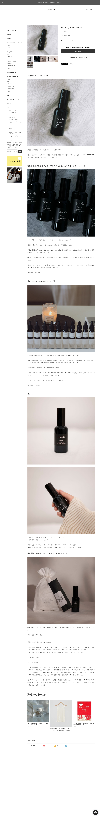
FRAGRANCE (11, 72)
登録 (20, 151)
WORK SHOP (11, 30)
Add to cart (78, 51)
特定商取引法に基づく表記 (15, 122)
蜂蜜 (9, 68)
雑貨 (9, 81)
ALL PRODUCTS (13, 99)
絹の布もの (11, 86)
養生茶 (10, 63)
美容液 (10, 45)
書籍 (9, 91)
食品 (9, 79)
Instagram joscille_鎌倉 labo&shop (15, 133)
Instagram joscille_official (13, 129)
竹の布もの (11, 84)
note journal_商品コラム (15, 136)
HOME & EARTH (12, 76)
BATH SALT (11, 65)
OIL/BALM (10, 52)
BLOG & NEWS (13, 112)
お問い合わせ (12, 117)
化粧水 (10, 47)
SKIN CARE (11, 88)
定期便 (9, 34)
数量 (62, 40)
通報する (72, 64)
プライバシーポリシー (14, 119)
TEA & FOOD (11, 61)
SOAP (9, 39)
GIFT (8, 95)
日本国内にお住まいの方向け (78, 57)
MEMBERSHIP (13, 115)
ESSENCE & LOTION (14, 43)
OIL (9, 54)
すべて (33, 745)
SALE (9, 104)
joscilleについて (13, 110)
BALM (10, 56)
